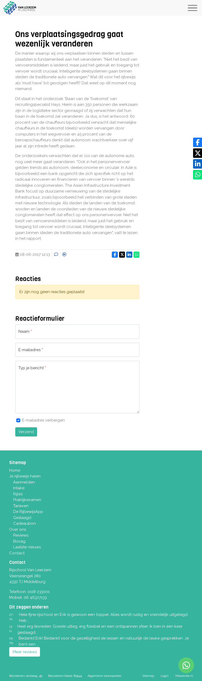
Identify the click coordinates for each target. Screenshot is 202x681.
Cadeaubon (24, 523)
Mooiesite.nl (184, 676)
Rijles (18, 494)
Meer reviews (25, 651)
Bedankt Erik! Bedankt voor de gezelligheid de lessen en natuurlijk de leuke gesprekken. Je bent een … (104, 641)
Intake (18, 488)
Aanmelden (24, 482)
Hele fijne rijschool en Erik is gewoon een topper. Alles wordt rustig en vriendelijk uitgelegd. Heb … (103, 617)
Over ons (17, 529)
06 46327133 (35, 597)
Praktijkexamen (27, 499)
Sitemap (148, 676)
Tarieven (21, 505)
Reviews (20, 535)
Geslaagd (22, 517)
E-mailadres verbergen (43, 420)
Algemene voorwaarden (105, 676)
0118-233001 (39, 591)
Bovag (19, 541)
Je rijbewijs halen (25, 476)
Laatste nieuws (27, 547)
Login (165, 676)
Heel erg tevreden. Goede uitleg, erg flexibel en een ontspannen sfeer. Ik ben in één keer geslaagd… (100, 629)
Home (14, 470)
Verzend (26, 431)
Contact (16, 553)
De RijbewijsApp (28, 511)
